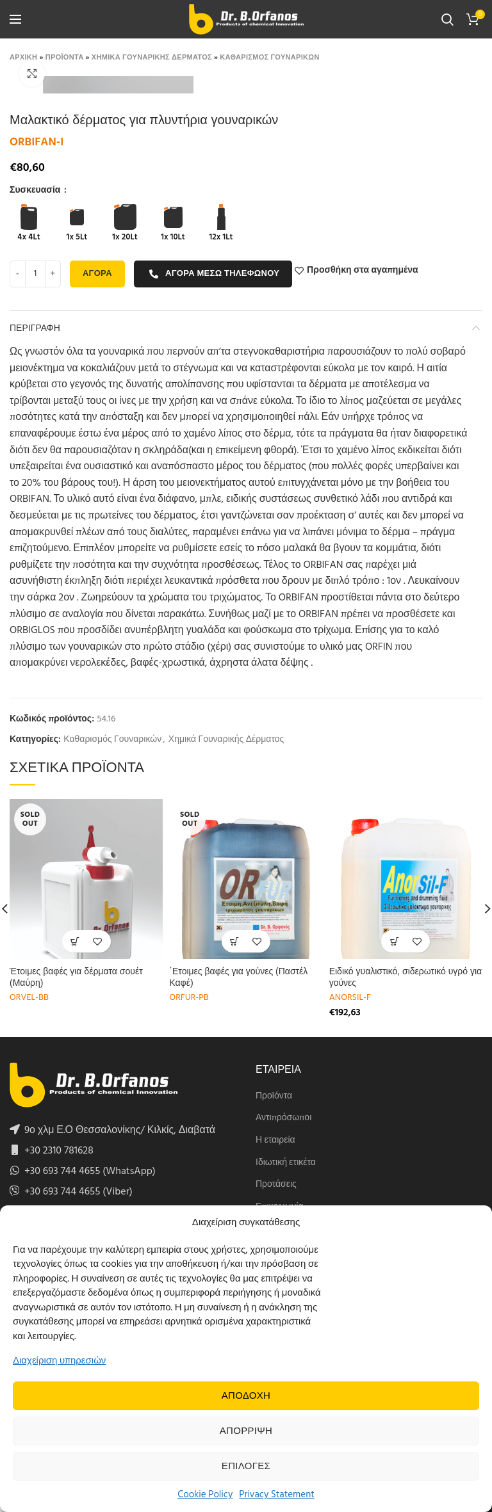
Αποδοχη (246, 1396)
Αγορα (97, 273)
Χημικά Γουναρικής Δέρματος (226, 740)
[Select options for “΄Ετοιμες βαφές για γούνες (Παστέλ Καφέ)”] (235, 941)
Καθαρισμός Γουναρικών (112, 740)
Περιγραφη (35, 328)
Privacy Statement (277, 1494)
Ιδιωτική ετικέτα (286, 1163)
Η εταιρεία (275, 1140)
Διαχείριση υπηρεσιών (59, 1361)
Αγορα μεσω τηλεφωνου (214, 273)
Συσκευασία (36, 190)
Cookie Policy (205, 1494)
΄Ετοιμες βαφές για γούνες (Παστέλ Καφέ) (238, 977)
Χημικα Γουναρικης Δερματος (152, 57)
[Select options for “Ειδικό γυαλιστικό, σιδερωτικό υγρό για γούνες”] (394, 941)
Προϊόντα (274, 1096)
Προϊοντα (64, 57)
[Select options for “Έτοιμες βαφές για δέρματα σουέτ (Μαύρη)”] (75, 941)
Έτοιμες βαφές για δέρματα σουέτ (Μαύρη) (76, 977)
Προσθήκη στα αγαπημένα (362, 270)
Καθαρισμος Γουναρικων (269, 57)
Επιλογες (246, 1466)
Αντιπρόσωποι (283, 1118)
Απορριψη (246, 1431)
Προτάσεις (276, 1184)
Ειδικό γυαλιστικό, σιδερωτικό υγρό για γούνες (405, 977)
